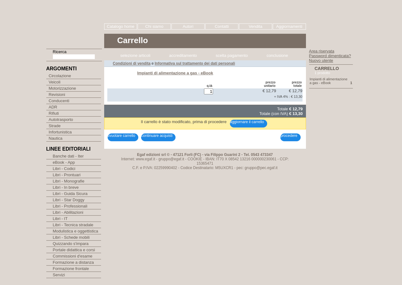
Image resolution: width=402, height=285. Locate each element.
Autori (188, 26)
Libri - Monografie (68, 188)
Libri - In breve (66, 194)
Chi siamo (154, 26)
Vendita (255, 26)
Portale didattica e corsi (74, 256)
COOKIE (194, 69)
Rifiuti (58, 117)
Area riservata (321, 51)
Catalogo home (120, 26)
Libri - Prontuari (67, 181)
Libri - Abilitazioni (68, 219)
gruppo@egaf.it (171, 69)
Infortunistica (64, 138)
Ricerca (60, 51)
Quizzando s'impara (71, 250)
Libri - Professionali (70, 213)
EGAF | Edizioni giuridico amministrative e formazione (75, 21)
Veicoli (59, 83)
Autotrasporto (65, 124)
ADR (57, 110)
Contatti (222, 26)
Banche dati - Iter (68, 163)
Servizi (59, 281)
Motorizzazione (66, 89)
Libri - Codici (64, 175)
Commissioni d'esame (73, 263)
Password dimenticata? (330, 55)
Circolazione (64, 76)
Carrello (327, 68)
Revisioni (61, 96)
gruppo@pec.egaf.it (261, 78)
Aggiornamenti (289, 26)
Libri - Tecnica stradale (73, 231)
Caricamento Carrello (126, 53)
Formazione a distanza (73, 269)
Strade (59, 131)
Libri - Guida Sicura (70, 200)
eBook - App (64, 169)
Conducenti (63, 103)
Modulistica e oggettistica (75, 238)
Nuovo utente (321, 60)
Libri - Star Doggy (68, 206)
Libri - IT (60, 225)
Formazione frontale (71, 275)
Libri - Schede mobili (71, 244)
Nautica (60, 145)
